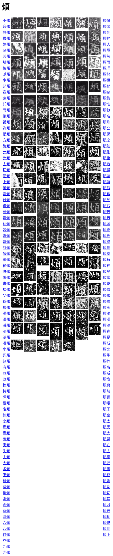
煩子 (106, 409)
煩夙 (106, 439)
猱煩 (6, 289)
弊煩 (6, 158)
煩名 (106, 116)
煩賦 (106, 170)
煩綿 (106, 230)
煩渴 (106, 319)
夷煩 (6, 445)
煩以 (106, 505)
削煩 (6, 499)
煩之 (106, 140)
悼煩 (6, 415)
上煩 (6, 182)
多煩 (6, 469)
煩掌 (106, 355)
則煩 (6, 505)
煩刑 (106, 122)
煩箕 (106, 248)
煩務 (106, 475)
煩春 (106, 331)
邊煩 (6, 206)
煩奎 (106, 415)
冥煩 (6, 511)
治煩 (6, 337)
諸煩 (6, 50)
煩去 (106, 451)
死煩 (6, 355)
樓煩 (6, 68)
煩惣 (106, 98)
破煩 (6, 277)
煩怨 (106, 391)
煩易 (106, 337)
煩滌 (106, 313)
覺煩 (6, 218)
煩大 (106, 433)
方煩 (6, 140)
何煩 (6, 535)
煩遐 (106, 164)
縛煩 (6, 260)
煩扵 (106, 361)
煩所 (106, 367)
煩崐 (106, 403)
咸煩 (6, 487)
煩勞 (106, 469)
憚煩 (6, 397)
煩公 (106, 128)
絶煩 (6, 116)
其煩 (6, 56)
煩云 (106, 511)
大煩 (6, 463)
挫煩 (6, 385)
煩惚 (106, 26)
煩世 (106, 529)
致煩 (6, 254)
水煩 (6, 349)
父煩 (6, 295)
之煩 (6, 552)
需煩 (6, 194)
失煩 (6, 451)
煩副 (106, 487)
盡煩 (6, 283)
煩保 (106, 134)
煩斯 (106, 343)
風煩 (6, 188)
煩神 (106, 266)
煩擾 (106, 80)
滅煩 (6, 325)
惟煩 (6, 409)
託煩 (6, 104)
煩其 (106, 499)
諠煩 (6, 98)
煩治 (106, 325)
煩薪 (106, 206)
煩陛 (106, 146)
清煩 (6, 331)
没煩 (6, 343)
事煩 (6, 80)
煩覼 (106, 194)
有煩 (6, 367)
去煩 (6, 164)
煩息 (106, 385)
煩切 (106, 493)
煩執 (106, 110)
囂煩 (6, 481)
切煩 (6, 170)
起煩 (6, 86)
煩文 (106, 349)
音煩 (6, 26)
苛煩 (6, 242)
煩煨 (106, 301)
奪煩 (6, 439)
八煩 (6, 529)
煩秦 (106, 254)
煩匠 (106, 463)
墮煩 (6, 475)
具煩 (6, 517)
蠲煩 (6, 230)
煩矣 (106, 272)
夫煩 (6, 457)
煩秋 (106, 260)
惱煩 (6, 403)
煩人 (106, 44)
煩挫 (106, 38)
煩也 (106, 523)
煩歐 (106, 92)
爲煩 (6, 301)
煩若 (106, 218)
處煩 (6, 236)
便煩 (6, 176)
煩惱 (106, 20)
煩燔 (106, 289)
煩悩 (106, 104)
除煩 (6, 44)
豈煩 (6, 92)
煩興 (106, 224)
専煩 (6, 433)
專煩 (6, 427)
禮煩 (6, 122)
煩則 (106, 32)
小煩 (6, 421)
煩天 (106, 427)
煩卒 (106, 457)
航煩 (6, 248)
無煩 (6, 32)
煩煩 (106, 295)
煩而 (106, 62)
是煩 (6, 134)
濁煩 (6, 319)
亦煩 (6, 541)
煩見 (106, 200)
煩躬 (106, 86)
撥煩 (6, 38)
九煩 (6, 547)
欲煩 (6, 361)
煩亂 (106, 517)
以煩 (6, 74)
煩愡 (106, 379)
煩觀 (106, 188)
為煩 (6, 128)
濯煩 (6, 313)
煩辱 (106, 50)
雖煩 (6, 200)
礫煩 (6, 272)
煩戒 (106, 373)
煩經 (106, 236)
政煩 (6, 379)
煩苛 (106, 56)
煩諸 (106, 176)
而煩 (6, 110)
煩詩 (106, 182)
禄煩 (6, 266)
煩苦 (106, 212)
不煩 (6, 20)
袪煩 (6, 224)
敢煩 (6, 373)
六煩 (6, 523)
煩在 (106, 445)
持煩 (6, 391)
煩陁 (106, 152)
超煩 (6, 212)
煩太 (106, 421)
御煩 (6, 146)
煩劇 (106, 481)
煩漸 (106, 307)
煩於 (106, 74)
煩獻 (106, 283)
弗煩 (6, 152)
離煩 (6, 62)
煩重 (106, 158)
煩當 (106, 277)
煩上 (106, 535)
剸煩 (6, 493)
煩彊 (106, 397)
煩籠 (106, 242)
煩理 (106, 68)
